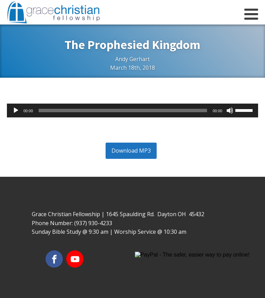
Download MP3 (131, 150)
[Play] (15, 110)
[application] (132, 110)
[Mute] (229, 110)
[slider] (123, 110)
